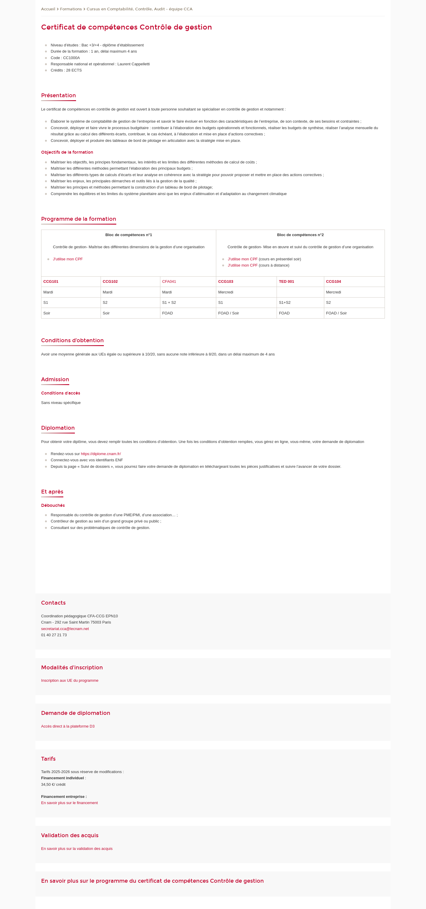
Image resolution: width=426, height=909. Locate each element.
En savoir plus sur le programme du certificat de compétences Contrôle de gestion (152, 881)
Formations (71, 9)
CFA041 (169, 281)
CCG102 (110, 281)
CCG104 (333, 281)
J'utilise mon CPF (68, 259)
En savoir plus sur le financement (69, 803)
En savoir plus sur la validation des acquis (76, 848)
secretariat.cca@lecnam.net (65, 628)
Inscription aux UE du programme (70, 680)
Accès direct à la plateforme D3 (68, 726)
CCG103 (225, 281)
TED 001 (286, 281)
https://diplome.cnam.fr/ (101, 454)
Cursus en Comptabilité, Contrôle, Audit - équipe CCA (140, 9)
